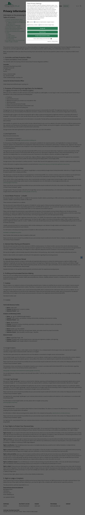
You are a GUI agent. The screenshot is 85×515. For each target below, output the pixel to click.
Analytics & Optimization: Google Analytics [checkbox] (44, 22)
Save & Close (42, 32)
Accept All (42, 28)
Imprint (49, 41)
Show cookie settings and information (43, 38)
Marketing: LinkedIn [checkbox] (33, 24)
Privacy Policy (55, 41)
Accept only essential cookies (42, 35)
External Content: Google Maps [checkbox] (47, 24)
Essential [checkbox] (31, 22)
